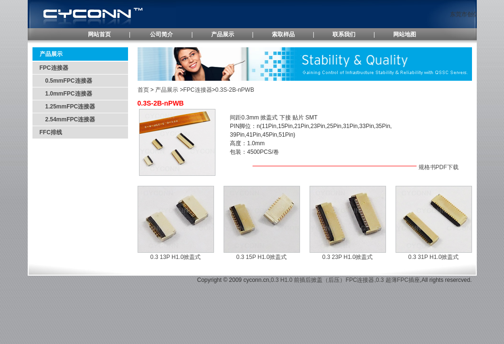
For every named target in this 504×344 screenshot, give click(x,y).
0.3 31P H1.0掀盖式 (433, 257)
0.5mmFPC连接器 (68, 80)
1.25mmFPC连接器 (68, 106)
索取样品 (283, 34)
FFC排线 (51, 132)
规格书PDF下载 (438, 167)
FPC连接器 (54, 67)
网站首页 (99, 34)
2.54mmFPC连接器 (68, 119)
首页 (143, 89)
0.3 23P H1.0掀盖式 (347, 257)
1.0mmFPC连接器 (66, 93)
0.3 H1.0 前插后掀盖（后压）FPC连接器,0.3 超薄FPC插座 (345, 280)
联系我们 (343, 34)
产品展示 (222, 34)
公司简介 (161, 34)
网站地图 (404, 34)
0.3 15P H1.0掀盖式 (261, 257)
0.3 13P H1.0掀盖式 (175, 257)
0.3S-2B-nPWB (234, 89)
